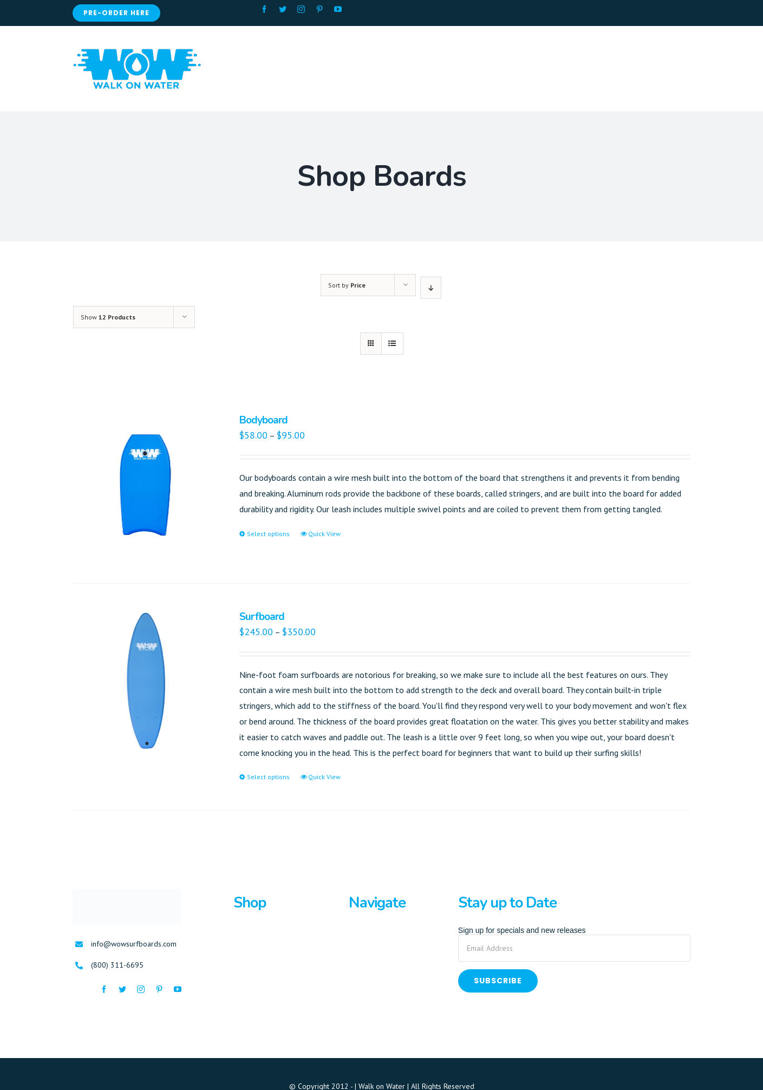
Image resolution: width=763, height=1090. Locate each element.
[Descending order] (430, 288)
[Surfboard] (144, 682)
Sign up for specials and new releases (522, 930)
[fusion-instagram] (301, 9)
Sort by (347, 285)
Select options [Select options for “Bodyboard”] (268, 534)
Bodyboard (263, 420)
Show (108, 317)
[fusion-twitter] (282, 9)
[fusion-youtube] (338, 9)
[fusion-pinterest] (319, 9)
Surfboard (261, 617)
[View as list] (392, 343)
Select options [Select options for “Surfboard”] (268, 777)
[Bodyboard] (144, 485)
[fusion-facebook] (264, 9)
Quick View (324, 534)
